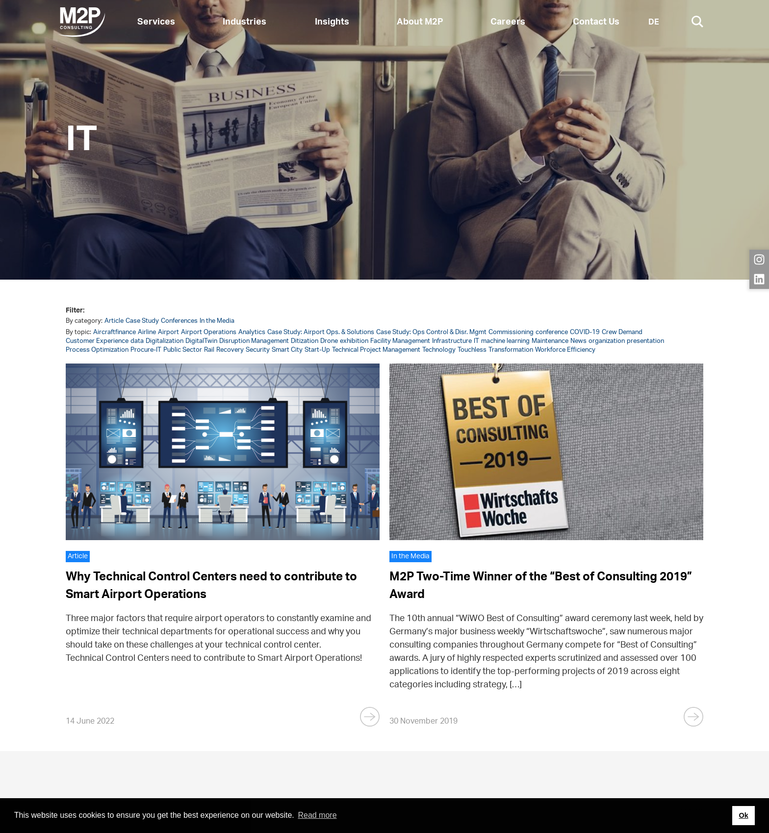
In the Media (217, 321)
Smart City (287, 350)
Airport (168, 332)
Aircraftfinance (114, 332)
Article (114, 321)
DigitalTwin (201, 341)
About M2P (420, 22)
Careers (507, 22)
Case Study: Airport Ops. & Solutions (320, 332)
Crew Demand (622, 332)
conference (552, 332)
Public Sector (182, 350)
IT (476, 341)
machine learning (505, 341)
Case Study (142, 321)
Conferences (179, 321)
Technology (439, 350)
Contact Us (596, 22)
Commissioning (511, 332)
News (578, 341)
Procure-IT (145, 350)
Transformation (510, 350)
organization (607, 341)
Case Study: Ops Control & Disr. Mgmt (431, 332)
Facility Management (400, 341)
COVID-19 (585, 332)
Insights (332, 22)
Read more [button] (317, 815)
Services (156, 22)
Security (258, 350)
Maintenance (550, 341)
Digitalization (164, 341)
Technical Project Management (376, 350)
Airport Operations (208, 332)
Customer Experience (97, 341)
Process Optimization (97, 350)
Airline (147, 332)
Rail (209, 350)
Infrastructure (452, 341)
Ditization (304, 341)
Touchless (472, 350)
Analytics (251, 332)
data (137, 341)
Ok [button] (743, 815)
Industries (244, 22)
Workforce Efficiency (565, 350)
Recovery (230, 350)
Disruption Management (254, 341)
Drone (329, 341)
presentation (645, 341)
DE (653, 22)
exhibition (354, 341)
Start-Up (317, 350)
